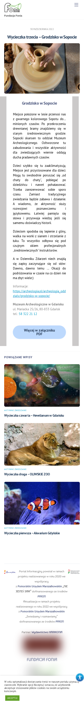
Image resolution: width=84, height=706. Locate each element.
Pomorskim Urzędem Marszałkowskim (40, 586)
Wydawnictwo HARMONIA (46, 632)
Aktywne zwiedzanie (15, 410)
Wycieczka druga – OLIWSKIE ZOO (27, 474)
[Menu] (76, 4)
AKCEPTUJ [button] (12, 698)
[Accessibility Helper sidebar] (80, 677)
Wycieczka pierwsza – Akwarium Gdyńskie (32, 533)
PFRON (42, 596)
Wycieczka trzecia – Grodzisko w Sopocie (42, 37)
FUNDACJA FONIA (42, 659)
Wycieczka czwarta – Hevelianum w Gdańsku (34, 415)
